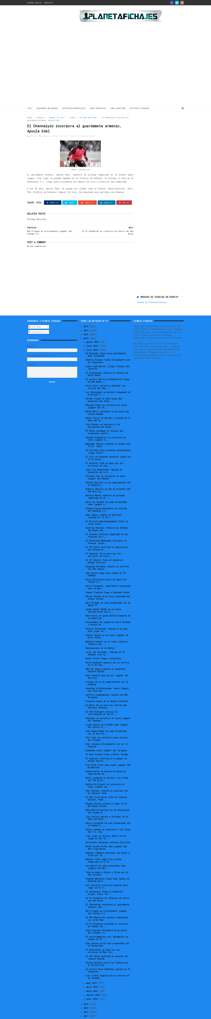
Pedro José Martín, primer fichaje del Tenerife (107, 357)
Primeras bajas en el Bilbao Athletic (107, 691)
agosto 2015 (93, 332)
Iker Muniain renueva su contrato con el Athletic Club (107, 782)
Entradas (35, 317)
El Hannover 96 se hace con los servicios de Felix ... (103, 545)
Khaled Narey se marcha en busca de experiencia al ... (106, 762)
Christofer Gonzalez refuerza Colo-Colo (108, 832)
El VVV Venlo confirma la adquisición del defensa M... (107, 538)
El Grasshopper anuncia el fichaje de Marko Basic (107, 364)
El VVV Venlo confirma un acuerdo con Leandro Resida (107, 947)
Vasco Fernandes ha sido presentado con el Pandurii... (108, 814)
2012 (86, 1002)
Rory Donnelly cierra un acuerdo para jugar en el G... (107, 876)
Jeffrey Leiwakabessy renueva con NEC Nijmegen (107, 686)
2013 (86, 998)
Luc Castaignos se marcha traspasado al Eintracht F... (108, 383)
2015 (86, 328)
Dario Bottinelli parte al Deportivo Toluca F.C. (106, 571)
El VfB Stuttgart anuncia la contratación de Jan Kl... (101, 703)
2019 (86, 316)
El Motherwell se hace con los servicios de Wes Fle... (103, 941)
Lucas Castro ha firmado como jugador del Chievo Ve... (107, 716)
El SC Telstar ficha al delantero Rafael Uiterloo (104, 551)
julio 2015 (92, 336)
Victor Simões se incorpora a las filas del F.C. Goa (108, 821)
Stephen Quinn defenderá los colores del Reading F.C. (106, 500)
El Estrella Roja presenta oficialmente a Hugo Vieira (108, 441)
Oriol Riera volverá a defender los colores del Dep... (106, 377)
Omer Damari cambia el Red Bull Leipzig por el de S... (103, 506)
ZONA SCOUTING (118, 108)
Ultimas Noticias (88, 117)
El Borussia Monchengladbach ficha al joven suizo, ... (107, 512)
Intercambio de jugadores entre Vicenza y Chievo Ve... (108, 613)
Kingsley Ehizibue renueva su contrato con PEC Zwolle (107, 558)
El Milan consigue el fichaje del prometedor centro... (104, 422)
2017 (86, 320)
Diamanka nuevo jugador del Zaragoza (106, 740)
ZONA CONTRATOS (98, 108)
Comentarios (37, 322)
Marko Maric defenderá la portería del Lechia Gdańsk (107, 403)
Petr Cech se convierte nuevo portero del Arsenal (107, 729)
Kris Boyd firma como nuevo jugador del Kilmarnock (108, 756)
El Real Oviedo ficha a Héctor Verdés (107, 744)
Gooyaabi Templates (78, 1015)
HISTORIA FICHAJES (139, 108)
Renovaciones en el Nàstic (100, 638)
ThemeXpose (44, 1015)
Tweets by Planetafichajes (152, 123)
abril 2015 (92, 977)
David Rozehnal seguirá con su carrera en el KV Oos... (107, 654)
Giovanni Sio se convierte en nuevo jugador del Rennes (106, 467)
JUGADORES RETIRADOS (47, 108)
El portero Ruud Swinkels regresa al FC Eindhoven (108, 960)
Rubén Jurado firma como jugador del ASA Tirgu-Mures (106, 838)
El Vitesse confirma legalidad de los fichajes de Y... (107, 525)
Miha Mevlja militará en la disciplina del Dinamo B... (107, 801)
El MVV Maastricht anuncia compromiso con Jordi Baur (107, 909)
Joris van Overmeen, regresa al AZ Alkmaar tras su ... (105, 643)
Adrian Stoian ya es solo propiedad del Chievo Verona (108, 587)
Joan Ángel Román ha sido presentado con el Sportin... (106, 722)
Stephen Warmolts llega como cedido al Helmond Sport (107, 870)
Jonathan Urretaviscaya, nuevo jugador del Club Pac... (107, 679)
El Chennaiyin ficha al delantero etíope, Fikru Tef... (104, 883)
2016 (86, 324)
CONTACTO (48, 3)
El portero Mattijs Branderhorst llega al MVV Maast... (107, 370)
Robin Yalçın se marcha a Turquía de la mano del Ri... (108, 409)
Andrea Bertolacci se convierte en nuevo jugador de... (105, 775)
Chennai (40, 117)
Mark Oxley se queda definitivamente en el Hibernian (108, 607)
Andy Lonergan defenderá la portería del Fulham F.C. (106, 922)
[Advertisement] (48, 56)
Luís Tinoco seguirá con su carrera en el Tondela (107, 967)
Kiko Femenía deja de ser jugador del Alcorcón (107, 667)
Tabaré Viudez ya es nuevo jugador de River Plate (107, 626)
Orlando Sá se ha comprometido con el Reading (107, 673)
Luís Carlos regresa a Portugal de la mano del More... (107, 808)
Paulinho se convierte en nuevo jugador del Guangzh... (108, 709)
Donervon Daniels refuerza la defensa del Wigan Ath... (107, 519)
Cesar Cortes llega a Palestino (103, 648)
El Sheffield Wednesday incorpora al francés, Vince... (106, 532)
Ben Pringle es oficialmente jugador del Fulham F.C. (106, 902)
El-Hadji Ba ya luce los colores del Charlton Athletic (106, 696)
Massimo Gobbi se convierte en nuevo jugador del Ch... (106, 396)
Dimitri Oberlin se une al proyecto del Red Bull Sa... (108, 480)
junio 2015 (92, 340)
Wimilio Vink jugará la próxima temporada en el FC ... (103, 850)
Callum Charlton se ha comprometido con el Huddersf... (108, 474)
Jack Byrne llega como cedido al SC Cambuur (106, 564)
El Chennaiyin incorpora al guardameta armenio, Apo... (107, 896)
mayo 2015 (92, 973)
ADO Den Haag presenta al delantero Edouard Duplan (106, 660)
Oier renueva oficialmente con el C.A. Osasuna (107, 735)
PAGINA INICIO (34, 3)
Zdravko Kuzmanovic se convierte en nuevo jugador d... (106, 429)
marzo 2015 (92, 981)
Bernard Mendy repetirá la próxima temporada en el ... (105, 487)
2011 (86, 1006)
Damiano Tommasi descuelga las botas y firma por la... (108, 844)
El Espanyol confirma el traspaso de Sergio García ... (106, 750)
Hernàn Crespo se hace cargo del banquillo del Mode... (104, 390)
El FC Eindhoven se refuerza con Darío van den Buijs (107, 889)
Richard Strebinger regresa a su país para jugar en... (107, 620)
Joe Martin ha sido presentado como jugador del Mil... (106, 857)
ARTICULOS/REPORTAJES (74, 108)
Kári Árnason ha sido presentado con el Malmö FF (108, 594)
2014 (86, 994)
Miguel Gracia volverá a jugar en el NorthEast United (106, 795)
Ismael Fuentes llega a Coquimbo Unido (107, 582)
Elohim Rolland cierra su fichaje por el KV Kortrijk (107, 954)
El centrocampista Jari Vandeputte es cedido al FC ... (107, 928)
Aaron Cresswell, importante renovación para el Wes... (108, 577)
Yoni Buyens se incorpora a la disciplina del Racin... (103, 416)
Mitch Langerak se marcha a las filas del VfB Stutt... (107, 769)
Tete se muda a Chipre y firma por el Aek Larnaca (107, 863)
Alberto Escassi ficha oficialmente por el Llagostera (108, 351)
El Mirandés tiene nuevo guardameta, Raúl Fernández (106, 345)
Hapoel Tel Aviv (57, 117)
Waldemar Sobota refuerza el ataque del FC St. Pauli (108, 435)
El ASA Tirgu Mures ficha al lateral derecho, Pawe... (106, 788)
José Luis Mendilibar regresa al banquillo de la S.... (104, 461)
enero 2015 (92, 989)
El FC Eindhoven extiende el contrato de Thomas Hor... (107, 915)
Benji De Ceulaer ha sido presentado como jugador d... (106, 493)
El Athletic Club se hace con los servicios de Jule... (104, 454)
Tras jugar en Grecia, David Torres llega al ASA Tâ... (106, 827)
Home (29, 108)
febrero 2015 (93, 985)
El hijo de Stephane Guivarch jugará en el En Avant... (108, 448)
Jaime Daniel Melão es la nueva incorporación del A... (103, 600)
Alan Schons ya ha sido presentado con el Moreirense (107, 934)
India (72, 117)
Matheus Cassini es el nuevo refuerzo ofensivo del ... (107, 633)
